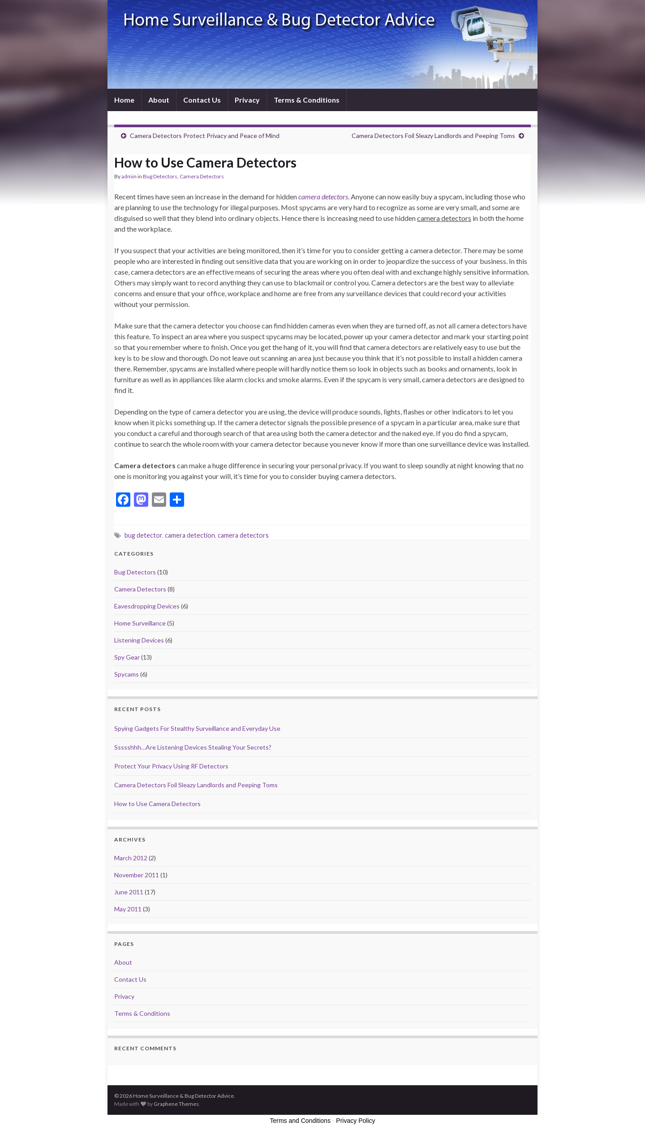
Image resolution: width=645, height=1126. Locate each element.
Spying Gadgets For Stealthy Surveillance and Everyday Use (197, 728)
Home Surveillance (140, 623)
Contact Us (202, 99)
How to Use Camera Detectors (157, 803)
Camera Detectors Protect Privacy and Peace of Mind (205, 135)
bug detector (143, 535)
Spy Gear (127, 657)
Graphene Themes (176, 1103)
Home (124, 99)
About (158, 99)
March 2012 (130, 858)
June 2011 (128, 892)
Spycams (126, 674)
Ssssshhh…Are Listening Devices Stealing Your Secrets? (192, 747)
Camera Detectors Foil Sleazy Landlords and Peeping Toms (433, 135)
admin (129, 176)
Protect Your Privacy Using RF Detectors (171, 766)
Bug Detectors (160, 176)
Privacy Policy (355, 1120)
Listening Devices (139, 640)
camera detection (190, 535)
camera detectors (243, 535)
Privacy (247, 99)
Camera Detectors (202, 176)
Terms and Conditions (300, 1120)
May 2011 (128, 909)
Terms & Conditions (307, 99)
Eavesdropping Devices (147, 606)
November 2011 (136, 875)
